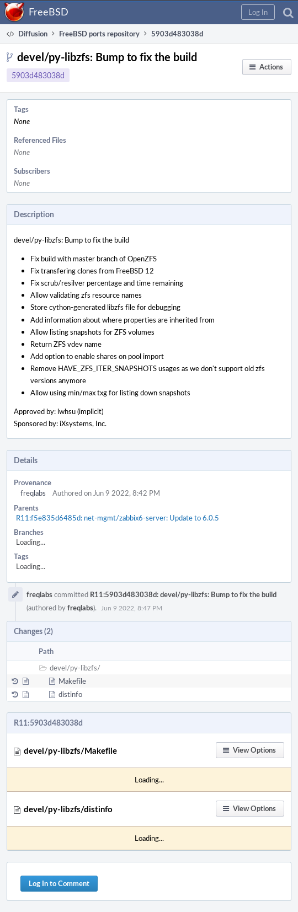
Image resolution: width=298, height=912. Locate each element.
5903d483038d (38, 75)
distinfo (70, 694)
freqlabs (33, 493)
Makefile (72, 681)
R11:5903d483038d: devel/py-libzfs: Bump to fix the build (183, 594)
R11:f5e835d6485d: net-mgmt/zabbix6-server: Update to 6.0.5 (117, 518)
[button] (258, 12)
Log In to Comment (59, 883)
